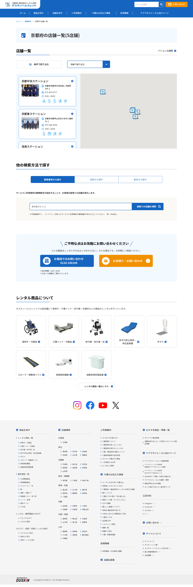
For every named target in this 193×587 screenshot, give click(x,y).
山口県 (65, 522)
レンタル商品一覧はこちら (96, 386)
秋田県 (65, 455)
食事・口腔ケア (26, 493)
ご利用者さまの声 (108, 462)
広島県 (84, 518)
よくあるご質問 (108, 465)
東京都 (65, 480)
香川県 (74, 522)
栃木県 (74, 464)
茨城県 (65, 464)
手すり (22, 456)
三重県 (65, 496)
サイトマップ (149, 541)
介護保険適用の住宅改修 (111, 455)
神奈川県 (85, 480)
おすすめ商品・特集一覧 (158, 430)
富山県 (65, 489)
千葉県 (74, 480)
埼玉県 (84, 464)
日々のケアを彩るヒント (153, 472)
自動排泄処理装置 (26, 467)
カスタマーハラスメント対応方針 (157, 548)
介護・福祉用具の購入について (113, 452)
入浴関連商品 (25, 479)
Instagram (148, 503)
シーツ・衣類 (25, 500)
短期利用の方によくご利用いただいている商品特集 (161, 442)
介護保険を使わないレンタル (112, 448)
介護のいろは (107, 517)
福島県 (84, 455)
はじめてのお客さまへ (110, 438)
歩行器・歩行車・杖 (27, 449)
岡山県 (74, 518)
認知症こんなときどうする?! (112, 486)
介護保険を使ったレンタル (112, 445)
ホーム (18, 21)
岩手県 (74, 451)
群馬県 (65, 467)
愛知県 (84, 493)
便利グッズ (24, 503)
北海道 (65, 442)
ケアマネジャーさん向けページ (161, 453)
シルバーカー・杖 (26, 486)
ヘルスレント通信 (108, 524)
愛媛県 (84, 522)
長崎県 (74, 531)
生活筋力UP (106, 520)
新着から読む (107, 531)
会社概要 (148, 555)
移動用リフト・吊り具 (28, 496)
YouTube (148, 510)
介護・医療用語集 (108, 534)
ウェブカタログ (26, 518)
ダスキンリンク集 (151, 545)
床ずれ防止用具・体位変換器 (30, 453)
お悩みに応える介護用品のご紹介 (114, 513)
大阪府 (84, 506)
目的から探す (25, 536)
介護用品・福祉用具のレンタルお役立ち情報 (118, 489)
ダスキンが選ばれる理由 (111, 459)
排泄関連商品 (25, 482)
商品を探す (24, 430)
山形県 (74, 455)
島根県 (65, 518)
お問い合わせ (179, 4)
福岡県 (65, 531)
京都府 (74, 506)
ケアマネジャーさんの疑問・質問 (157, 480)
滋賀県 (65, 506)
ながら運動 (106, 503)
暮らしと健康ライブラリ (111, 506)
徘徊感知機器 (25, 463)
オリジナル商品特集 (152, 438)
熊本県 (84, 531)
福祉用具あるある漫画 (153, 483)
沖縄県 (65, 538)
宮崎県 (74, 535)
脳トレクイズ (107, 493)
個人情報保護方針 (151, 552)
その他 (22, 506)
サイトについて (153, 533)
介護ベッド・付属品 (27, 446)
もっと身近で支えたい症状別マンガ (157, 487)
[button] (138, 112)
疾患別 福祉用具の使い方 (111, 510)
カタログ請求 (25, 521)
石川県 (74, 489)
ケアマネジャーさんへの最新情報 (157, 461)
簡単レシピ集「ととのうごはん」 (114, 500)
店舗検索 (28, 21)
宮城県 (84, 451)
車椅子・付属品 (26, 442)
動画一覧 (105, 527)
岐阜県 (65, 493)
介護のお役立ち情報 (113, 474)
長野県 (74, 467)
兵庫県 (65, 509)
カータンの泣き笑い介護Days (113, 482)
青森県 (65, 451)
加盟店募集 (109, 559)
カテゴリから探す (26, 533)
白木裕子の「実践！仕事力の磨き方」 (158, 476)
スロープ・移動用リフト (29, 460)
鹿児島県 (85, 535)
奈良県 (74, 509)
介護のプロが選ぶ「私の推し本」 (114, 496)
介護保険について (108, 441)
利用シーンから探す (27, 540)
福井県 (84, 489)
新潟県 (84, 467)
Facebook (148, 507)
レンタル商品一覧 (25, 438)
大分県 (65, 535)
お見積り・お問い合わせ (127, 261)
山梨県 (65, 471)
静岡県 (74, 493)
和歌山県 (85, 509)
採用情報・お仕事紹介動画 (112, 551)
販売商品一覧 (23, 474)
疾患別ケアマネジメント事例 (155, 466)
